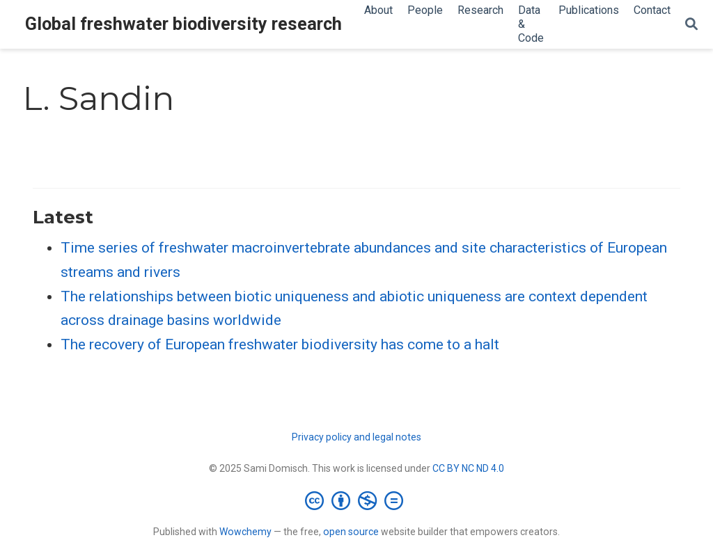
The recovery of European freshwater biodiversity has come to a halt (280, 344)
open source (351, 531)
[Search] (691, 25)
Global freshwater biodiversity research (183, 24)
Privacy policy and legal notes (356, 437)
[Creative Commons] (357, 500)
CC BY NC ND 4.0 (468, 468)
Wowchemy (245, 531)
